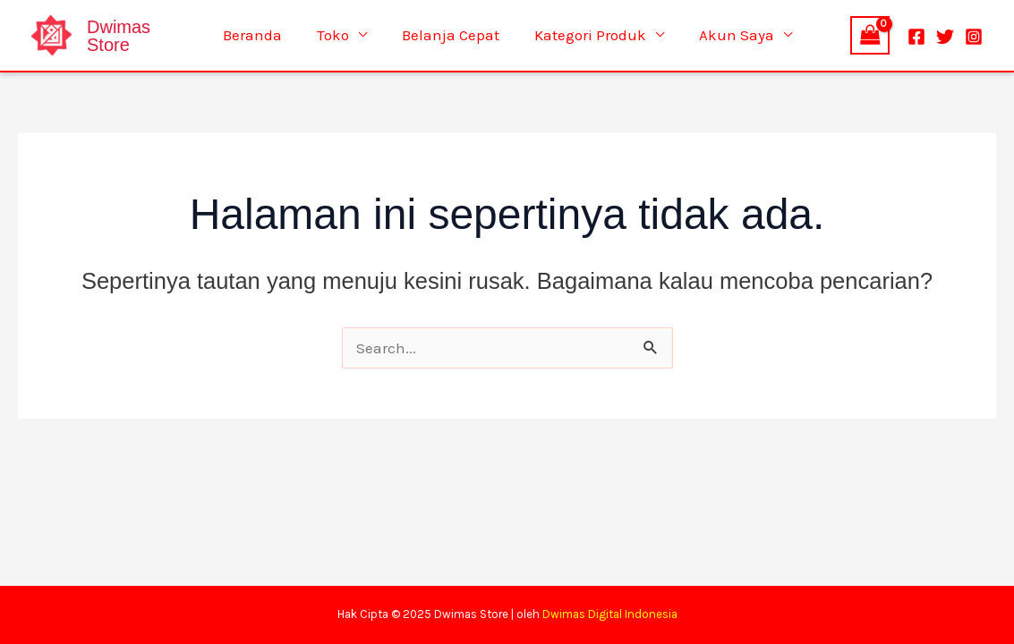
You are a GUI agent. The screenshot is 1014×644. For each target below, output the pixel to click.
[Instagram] (974, 37)
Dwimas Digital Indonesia (609, 614)
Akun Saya (727, 35)
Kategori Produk (586, 35)
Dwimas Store (118, 36)
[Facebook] (916, 37)
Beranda (261, 35)
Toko (337, 35)
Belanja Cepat (450, 35)
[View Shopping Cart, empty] (870, 35)
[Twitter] (945, 37)
